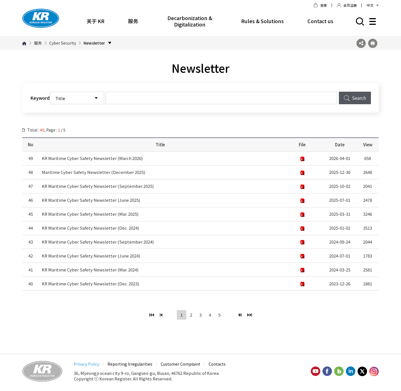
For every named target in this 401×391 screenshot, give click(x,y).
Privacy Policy (86, 364)
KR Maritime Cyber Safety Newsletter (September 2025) (98, 186)
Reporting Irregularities (129, 364)
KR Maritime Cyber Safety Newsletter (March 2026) (92, 158)
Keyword (40, 97)
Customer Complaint (180, 364)
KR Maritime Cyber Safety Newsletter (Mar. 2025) (90, 214)
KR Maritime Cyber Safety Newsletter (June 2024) (91, 256)
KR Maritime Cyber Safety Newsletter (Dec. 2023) (90, 283)
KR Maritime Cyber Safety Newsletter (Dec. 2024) (90, 228)
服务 (133, 21)
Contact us (320, 21)
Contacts (217, 364)
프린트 (372, 43)
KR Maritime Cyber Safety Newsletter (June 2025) (91, 200)
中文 (373, 5)
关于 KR (95, 21)
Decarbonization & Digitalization (189, 21)
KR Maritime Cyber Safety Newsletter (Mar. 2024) (90, 270)
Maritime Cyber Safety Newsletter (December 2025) (93, 172)
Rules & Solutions (262, 21)
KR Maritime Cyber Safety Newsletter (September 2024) (98, 242)
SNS (361, 43)
